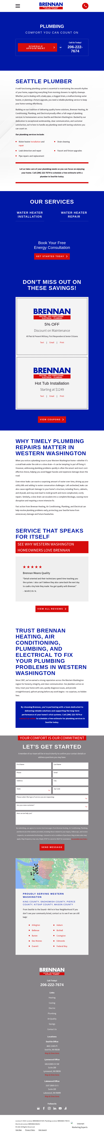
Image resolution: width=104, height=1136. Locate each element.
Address (20, 781)
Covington (61, 935)
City (55, 781)
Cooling (52, 1003)
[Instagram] (49, 1108)
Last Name (57, 764)
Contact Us (52, 1029)
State (19, 789)
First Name (20, 764)
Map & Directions (52, 1053)
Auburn (60, 925)
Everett (35, 946)
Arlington (36, 925)
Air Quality (52, 1018)
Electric (52, 1008)
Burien (34, 935)
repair (21, 145)
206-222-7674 (75, 49)
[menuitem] (19, 1130)
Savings (52, 1024)
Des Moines (37, 940)
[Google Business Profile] (38, 1108)
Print (62, 342)
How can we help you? (24, 813)
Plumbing (52, 1013)
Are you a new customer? (26, 805)
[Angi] (65, 1108)
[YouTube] (60, 1108)
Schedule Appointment (40, 47)
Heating (52, 997)
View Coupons (52, 419)
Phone (19, 773)
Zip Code (57, 789)
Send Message (52, 847)
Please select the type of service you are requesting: (35, 797)
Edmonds (61, 940)
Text (42, 342)
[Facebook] (43, 1108)
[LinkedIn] (54, 1108)
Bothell (60, 930)
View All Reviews (52, 609)
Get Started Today (52, 256)
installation (36, 141)
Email (51, 342)
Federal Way (62, 946)
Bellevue (35, 930)
